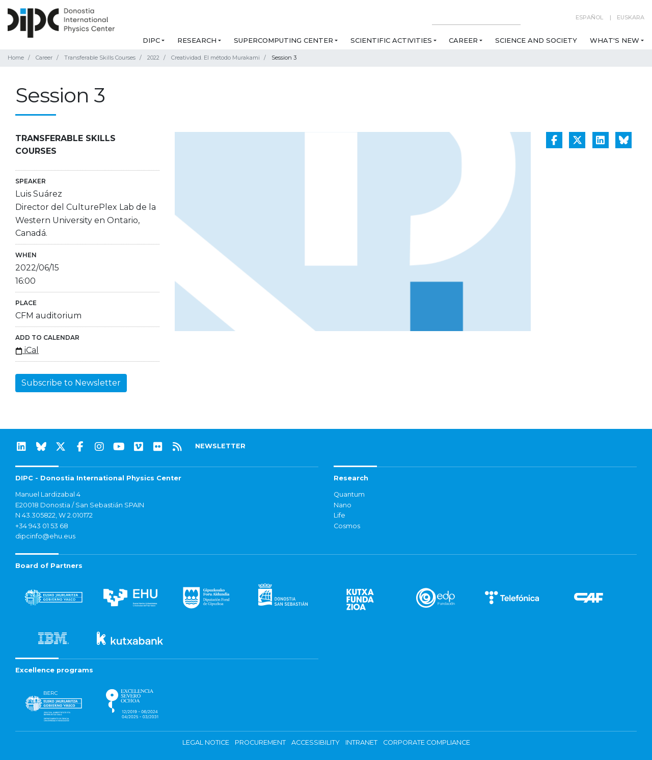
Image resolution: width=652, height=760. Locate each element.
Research (196, 40)
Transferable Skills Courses (99, 57)
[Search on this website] (476, 17)
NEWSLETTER (220, 446)
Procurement (260, 742)
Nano (342, 505)
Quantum (349, 494)
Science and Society (536, 40)
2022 (153, 57)
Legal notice (205, 742)
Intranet (361, 742)
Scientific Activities (391, 40)
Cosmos (347, 526)
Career (463, 40)
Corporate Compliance (426, 742)
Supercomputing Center (283, 40)
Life (339, 515)
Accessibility (315, 742)
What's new (614, 40)
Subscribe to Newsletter (71, 383)
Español (589, 17)
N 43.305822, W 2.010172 (54, 515)
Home (16, 57)
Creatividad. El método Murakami (215, 57)
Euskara (630, 17)
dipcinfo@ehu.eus (45, 536)
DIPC (151, 40)
